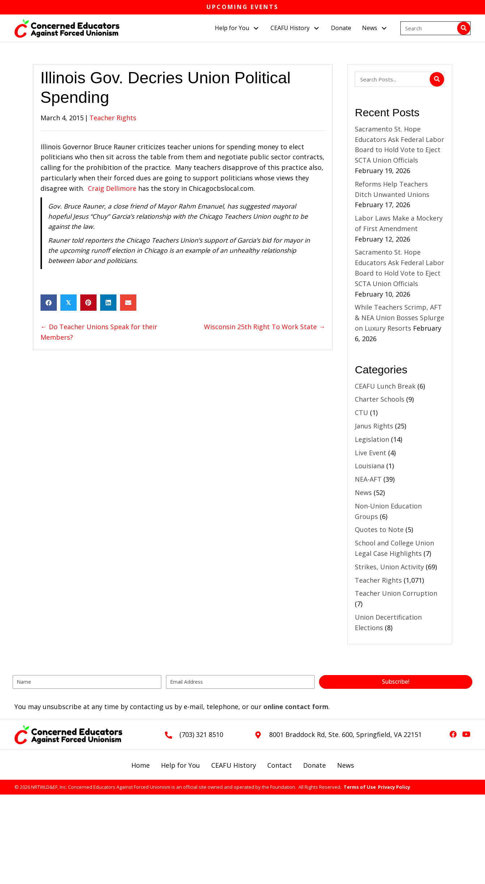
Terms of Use (360, 787)
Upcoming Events (242, 7)
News (363, 492)
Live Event (370, 452)
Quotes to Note (379, 529)
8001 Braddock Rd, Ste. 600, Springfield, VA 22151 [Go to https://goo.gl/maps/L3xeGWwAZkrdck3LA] (345, 734)
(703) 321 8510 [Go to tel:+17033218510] (201, 734)
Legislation (372, 439)
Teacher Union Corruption (396, 593)
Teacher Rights (112, 117)
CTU (361, 412)
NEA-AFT (368, 479)
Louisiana (369, 465)
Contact (279, 765)
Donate (314, 765)
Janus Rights (374, 426)
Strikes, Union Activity (389, 566)
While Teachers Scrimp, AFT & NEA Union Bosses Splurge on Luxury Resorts (399, 317)
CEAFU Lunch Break (385, 386)
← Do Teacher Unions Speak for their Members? (99, 332)
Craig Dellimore (113, 188)
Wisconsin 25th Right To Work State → (264, 326)
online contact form (295, 706)
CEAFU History (233, 765)
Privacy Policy (394, 787)
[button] (256, 28)
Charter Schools (379, 399)
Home (140, 765)
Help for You (180, 765)
